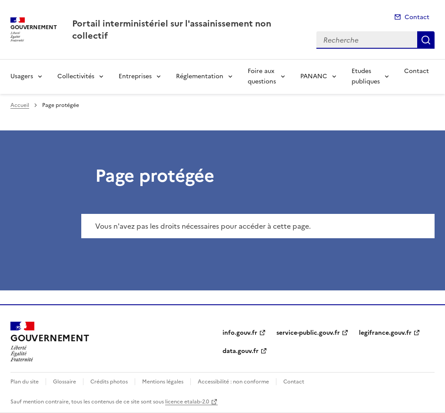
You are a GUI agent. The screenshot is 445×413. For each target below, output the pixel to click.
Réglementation (199, 76)
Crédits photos (109, 382)
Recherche (426, 40)
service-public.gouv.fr (308, 332)
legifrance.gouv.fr (385, 332)
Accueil (19, 105)
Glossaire (64, 382)
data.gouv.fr (240, 351)
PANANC (313, 76)
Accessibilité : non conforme (233, 382)
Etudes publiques (366, 76)
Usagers (21, 76)
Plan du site (24, 382)
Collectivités (75, 76)
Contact (417, 17)
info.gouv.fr (239, 332)
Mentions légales (162, 382)
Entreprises (135, 76)
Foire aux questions (262, 76)
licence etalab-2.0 (187, 402)
